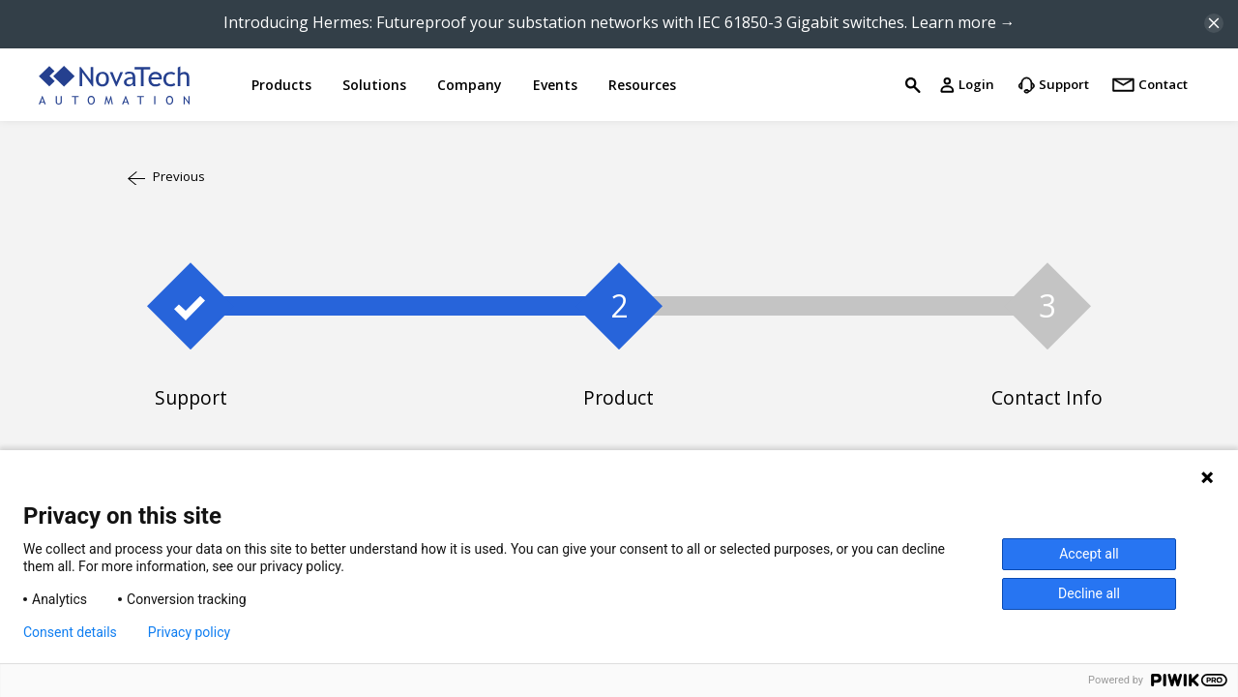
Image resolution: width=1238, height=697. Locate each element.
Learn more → (963, 22)
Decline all (1089, 593)
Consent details (70, 632)
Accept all (1089, 553)
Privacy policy (189, 632)
